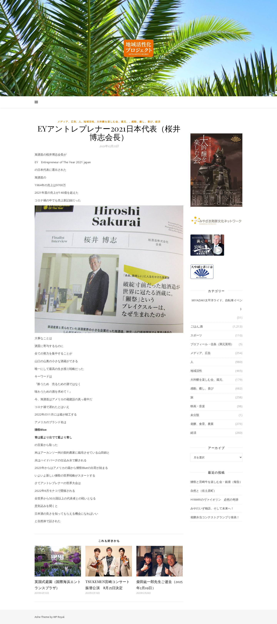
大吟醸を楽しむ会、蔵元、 (113, 121)
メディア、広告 (67, 121)
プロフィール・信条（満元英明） (212, 344)
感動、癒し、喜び (142, 121)
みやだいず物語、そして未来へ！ (212, 508)
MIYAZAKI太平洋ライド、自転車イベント (217, 304)
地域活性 (89, 121)
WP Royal (58, 617)
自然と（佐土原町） (203, 490)
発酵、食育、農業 (202, 424)
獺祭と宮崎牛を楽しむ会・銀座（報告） (216, 482)
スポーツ (196, 335)
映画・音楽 (197, 406)
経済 (158, 121)
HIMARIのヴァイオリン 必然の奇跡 (214, 499)
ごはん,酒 (196, 326)
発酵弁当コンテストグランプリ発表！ (214, 517)
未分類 (194, 415)
